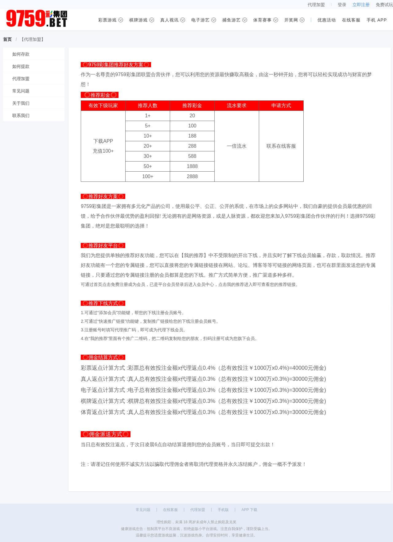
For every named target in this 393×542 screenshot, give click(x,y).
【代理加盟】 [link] (32, 39)
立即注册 (361, 4)
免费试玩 (384, 4)
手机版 (223, 510)
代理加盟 (316, 4)
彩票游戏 (107, 20)
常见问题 (143, 510)
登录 (342, 4)
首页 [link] (7, 39)
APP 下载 (249, 510)
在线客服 (170, 510)
